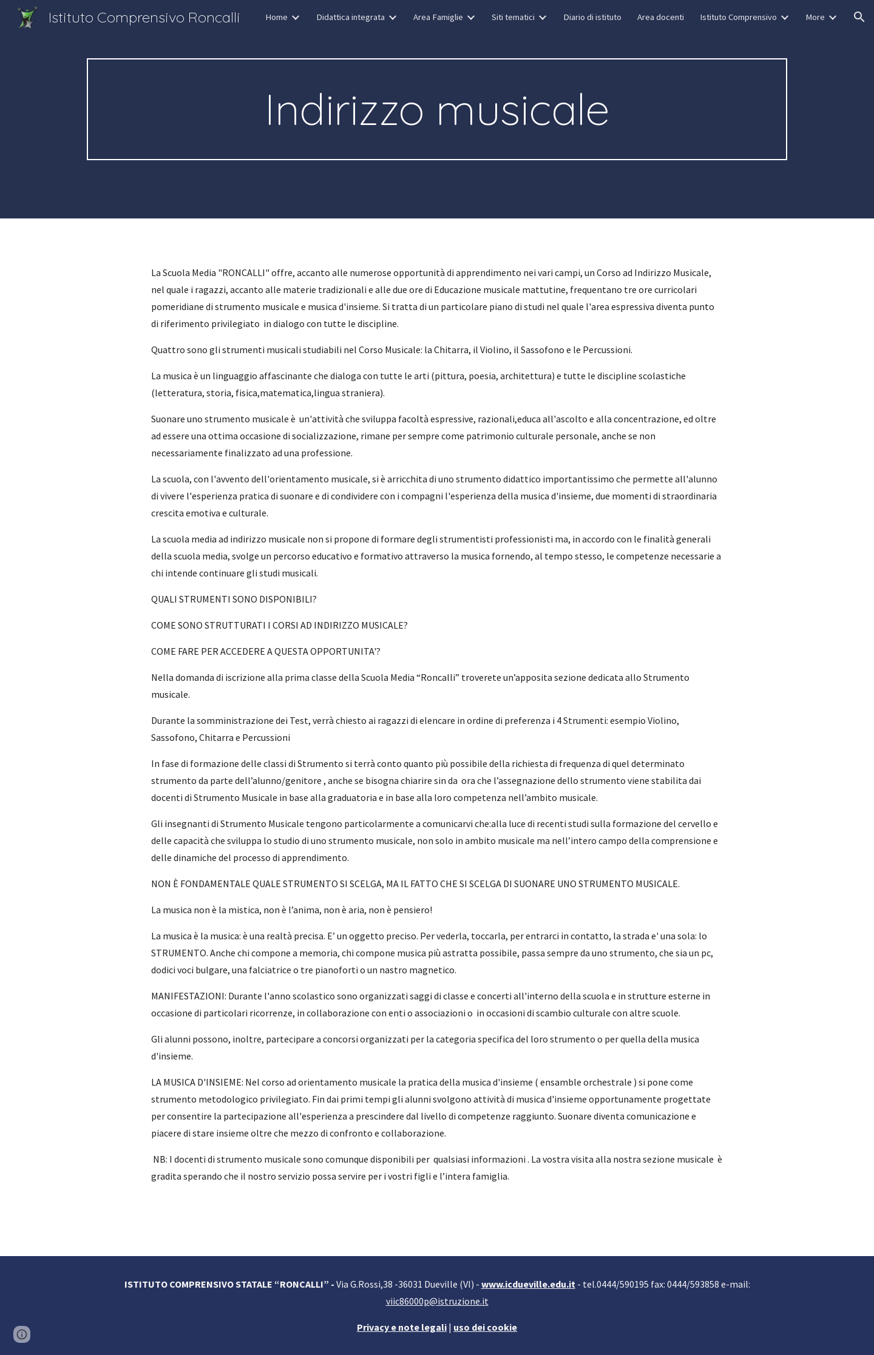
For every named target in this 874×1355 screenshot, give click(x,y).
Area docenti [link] (660, 17)
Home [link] (276, 17)
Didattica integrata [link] (350, 17)
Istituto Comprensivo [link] (738, 17)
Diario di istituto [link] (592, 17)
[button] (859, 17)
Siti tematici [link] (513, 17)
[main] (437, 109)
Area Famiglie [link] (438, 17)
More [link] (815, 17)
